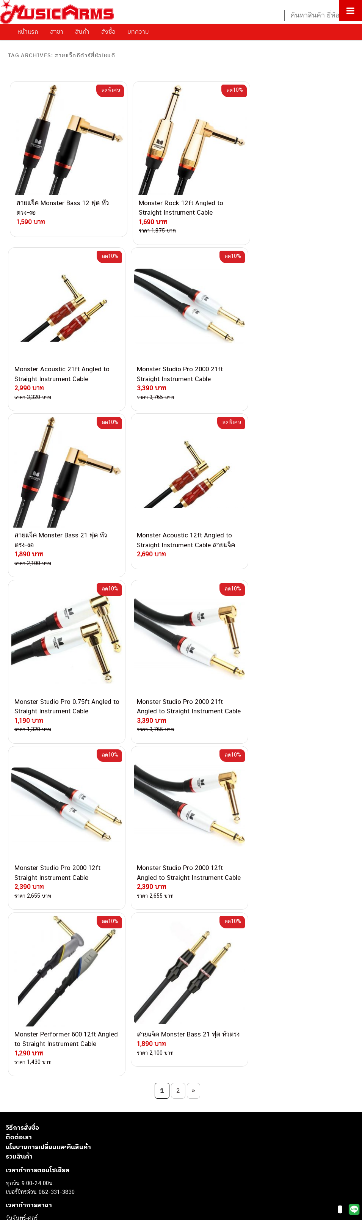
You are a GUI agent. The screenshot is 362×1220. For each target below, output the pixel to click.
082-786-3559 (93, 900)
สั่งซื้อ (108, 31)
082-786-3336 (87, 944)
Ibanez (14, 1172)
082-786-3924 (70, 962)
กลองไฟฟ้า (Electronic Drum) (41, 1130)
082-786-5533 (91, 917)
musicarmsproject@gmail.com (59, 1074)
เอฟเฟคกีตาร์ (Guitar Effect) (40, 1121)
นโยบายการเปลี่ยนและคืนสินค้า (48, 768)
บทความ (138, 31)
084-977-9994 (92, 926)
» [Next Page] (193, 712)
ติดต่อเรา (19, 759)
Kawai (13, 1181)
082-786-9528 (74, 970)
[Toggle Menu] (350, 10)
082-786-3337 (92, 909)
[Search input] (319, 15)
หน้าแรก (27, 31)
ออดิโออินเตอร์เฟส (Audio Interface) (49, 1138)
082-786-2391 (107, 1005)
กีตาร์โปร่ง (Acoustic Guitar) (40, 1096)
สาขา (56, 31)
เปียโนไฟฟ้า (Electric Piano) (40, 1113)
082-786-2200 (110, 953)
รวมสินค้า (19, 778)
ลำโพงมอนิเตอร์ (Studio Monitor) (45, 1147)
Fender (14, 1155)
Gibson (14, 1164)
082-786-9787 (92, 979)
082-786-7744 (104, 935)
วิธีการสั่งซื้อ (22, 749)
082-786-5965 (108, 996)
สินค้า (82, 31)
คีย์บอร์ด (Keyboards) (32, 1104)
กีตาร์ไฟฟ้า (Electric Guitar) (38, 1087)
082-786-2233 (117, 987)
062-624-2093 (97, 891)
